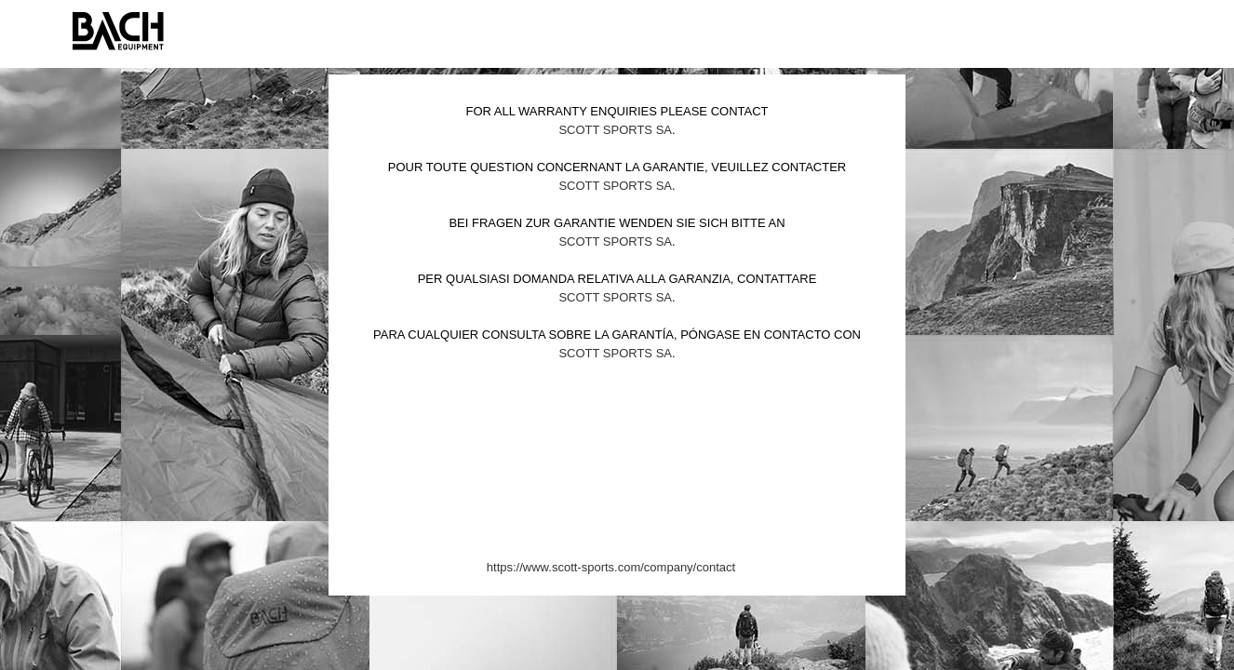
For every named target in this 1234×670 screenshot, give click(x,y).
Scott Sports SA (615, 130)
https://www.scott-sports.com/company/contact (611, 567)
